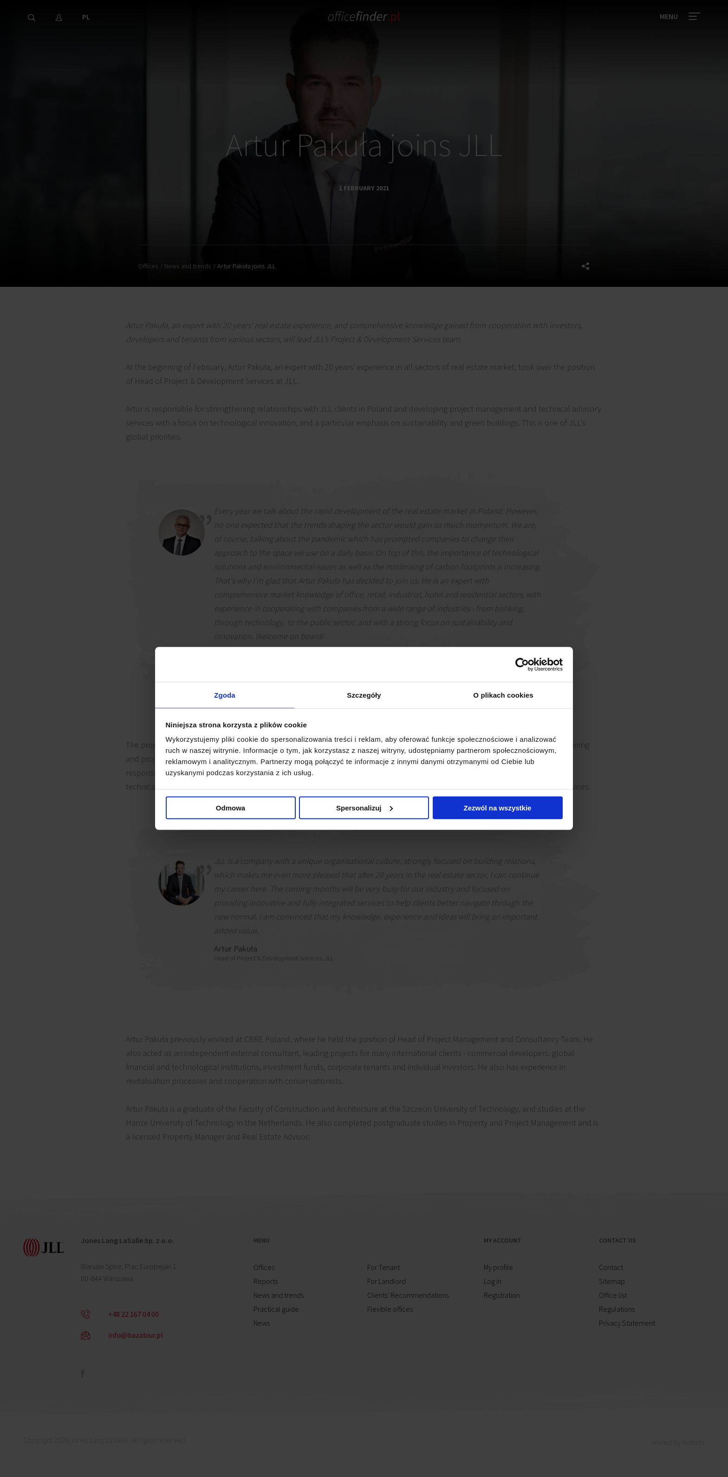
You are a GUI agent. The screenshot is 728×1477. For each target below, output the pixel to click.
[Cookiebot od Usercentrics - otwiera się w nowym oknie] (522, 663)
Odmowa (230, 809)
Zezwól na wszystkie (498, 809)
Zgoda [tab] (224, 695)
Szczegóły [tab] (364, 695)
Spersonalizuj (364, 809)
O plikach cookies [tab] (503, 695)
